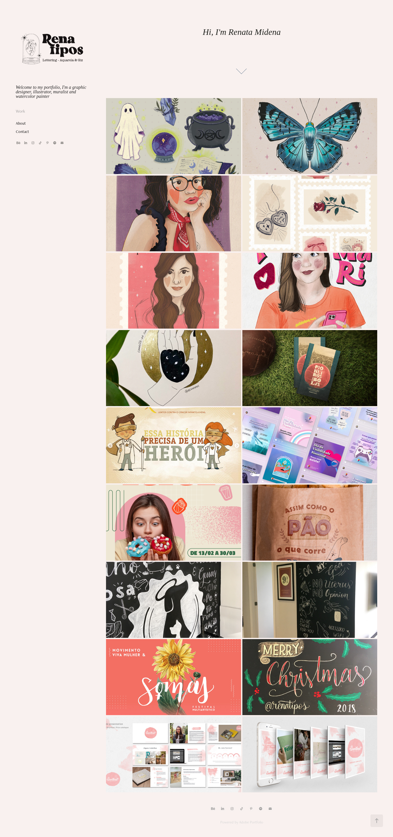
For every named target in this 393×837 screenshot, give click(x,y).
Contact (22, 131)
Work (20, 111)
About (21, 123)
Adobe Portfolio (251, 822)
